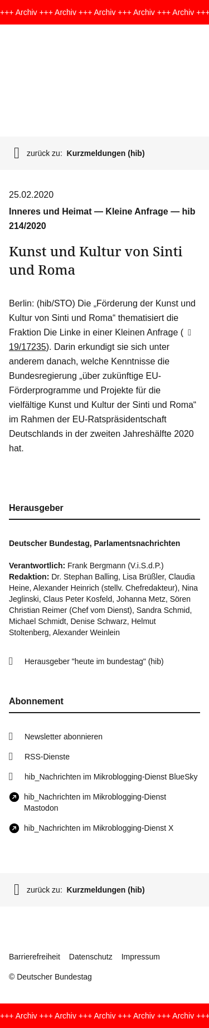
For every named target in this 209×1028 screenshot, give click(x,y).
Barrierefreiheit (34, 956)
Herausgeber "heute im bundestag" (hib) (94, 661)
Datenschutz (91, 956)
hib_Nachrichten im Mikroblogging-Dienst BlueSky (111, 776)
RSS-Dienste (47, 756)
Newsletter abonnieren (64, 736)
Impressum (140, 956)
